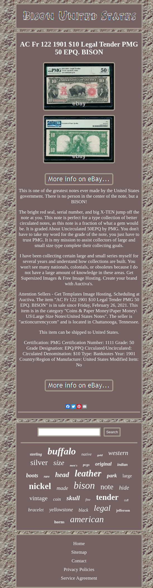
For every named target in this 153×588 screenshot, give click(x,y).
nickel (40, 486)
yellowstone (61, 509)
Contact (79, 560)
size (58, 463)
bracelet (36, 509)
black (83, 510)
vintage (39, 498)
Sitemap (79, 552)
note (107, 487)
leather (88, 473)
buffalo (61, 451)
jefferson (123, 510)
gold (100, 455)
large (127, 475)
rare (47, 476)
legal (102, 507)
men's (73, 465)
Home (79, 543)
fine (87, 500)
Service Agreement (79, 578)
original (103, 464)
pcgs (86, 465)
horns (59, 522)
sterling (36, 454)
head (62, 474)
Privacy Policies (79, 569)
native (87, 454)
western (118, 452)
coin (57, 499)
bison (84, 485)
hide (124, 487)
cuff (126, 500)
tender (107, 497)
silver (39, 462)
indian (122, 465)
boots (32, 475)
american (87, 519)
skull (73, 498)
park (112, 475)
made (62, 488)
